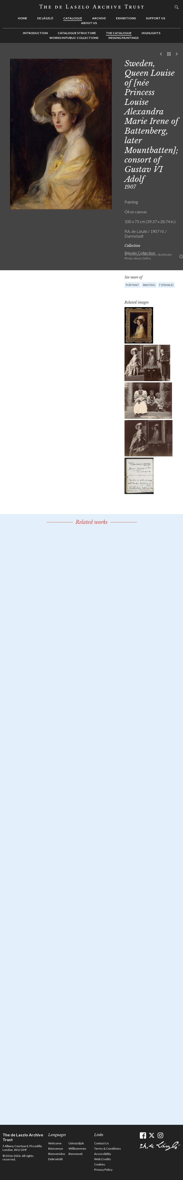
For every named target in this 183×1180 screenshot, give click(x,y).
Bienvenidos (56, 1154)
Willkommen (77, 1148)
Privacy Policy (103, 1169)
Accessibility (102, 1154)
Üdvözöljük (76, 1143)
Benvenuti (76, 1154)
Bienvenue (55, 1148)
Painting (149, 285)
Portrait (132, 285)
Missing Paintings (123, 38)
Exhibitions (126, 18)
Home (22, 18)
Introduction (35, 33)
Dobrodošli (55, 1159)
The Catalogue (119, 33)
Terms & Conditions (107, 1148)
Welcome (55, 1143)
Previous (161, 54)
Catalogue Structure (77, 33)
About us (89, 23)
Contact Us (101, 1143)
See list (169, 54)
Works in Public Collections (73, 38)
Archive (99, 18)
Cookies (99, 1164)
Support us (155, 18)
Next (176, 54)
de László (45, 18)
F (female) (166, 285)
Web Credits (102, 1159)
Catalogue (72, 18)
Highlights (151, 33)
